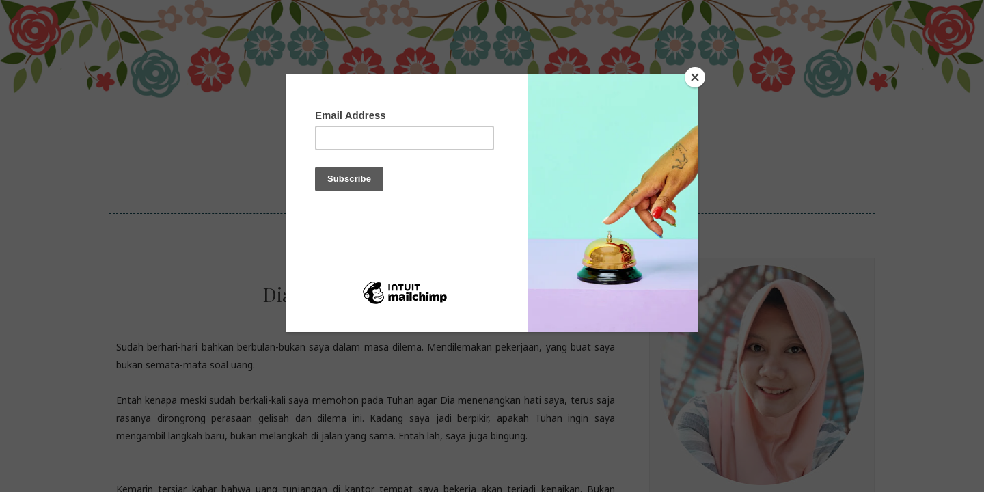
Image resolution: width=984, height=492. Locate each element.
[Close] (695, 77)
